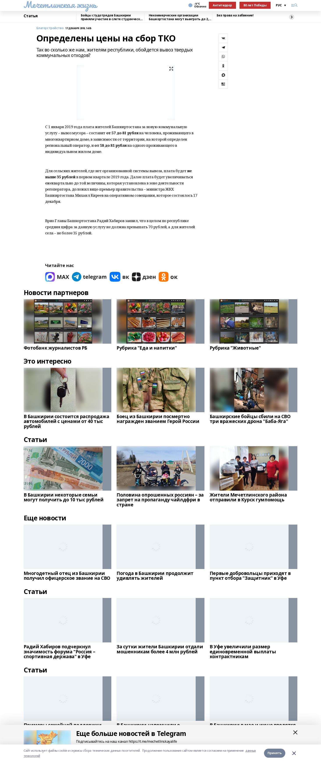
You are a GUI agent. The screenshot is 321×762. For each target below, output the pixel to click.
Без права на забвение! (235, 15)
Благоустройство (50, 28)
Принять (275, 753)
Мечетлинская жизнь (60, 4)
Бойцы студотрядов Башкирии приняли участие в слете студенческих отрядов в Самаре (112, 17)
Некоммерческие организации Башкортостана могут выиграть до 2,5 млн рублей (179, 17)
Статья (31, 16)
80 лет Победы (255, 5)
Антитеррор (222, 5)
